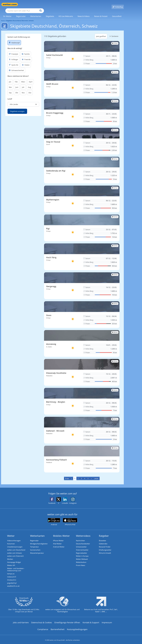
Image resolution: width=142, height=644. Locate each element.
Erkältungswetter (105, 547)
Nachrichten (80, 537)
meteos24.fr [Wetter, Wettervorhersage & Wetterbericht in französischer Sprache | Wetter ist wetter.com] (12, 575)
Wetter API (11, 563)
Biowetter (102, 537)
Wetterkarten (37, 532)
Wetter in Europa (82, 553)
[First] (67, 475)
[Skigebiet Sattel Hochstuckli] (81, 51)
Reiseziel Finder (105, 544)
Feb (16, 79)
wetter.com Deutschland (17, 547)
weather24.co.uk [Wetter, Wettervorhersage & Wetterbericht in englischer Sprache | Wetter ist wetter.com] (14, 584)
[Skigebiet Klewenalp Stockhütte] (81, 369)
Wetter (11, 532)
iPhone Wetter (58, 537)
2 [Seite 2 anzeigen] (78, 475)
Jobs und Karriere (21, 621)
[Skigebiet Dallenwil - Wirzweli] (81, 427)
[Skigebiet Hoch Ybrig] (81, 253)
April (30, 79)
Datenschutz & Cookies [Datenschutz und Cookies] (41, 621)
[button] (23, 101)
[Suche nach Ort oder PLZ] (41, 4)
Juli (23, 84)
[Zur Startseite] (9, 4)
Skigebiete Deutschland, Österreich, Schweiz (20, 17)
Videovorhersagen (14, 537)
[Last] (96, 475)
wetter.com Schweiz (15, 550)
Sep (10, 89)
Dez (30, 89)
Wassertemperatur (37, 550)
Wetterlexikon (81, 560)
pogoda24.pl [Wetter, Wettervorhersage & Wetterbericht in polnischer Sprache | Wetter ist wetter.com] (12, 581)
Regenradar (34, 537)
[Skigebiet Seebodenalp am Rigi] (81, 167)
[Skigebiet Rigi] (81, 224)
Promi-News (80, 563)
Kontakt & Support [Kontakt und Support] (91, 621)
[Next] (91, 475)
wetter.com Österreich (16, 553)
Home (3, 17)
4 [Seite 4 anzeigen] (84, 475)
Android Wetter (59, 544)
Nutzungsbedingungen (77, 628)
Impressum (107, 621)
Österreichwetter (82, 547)
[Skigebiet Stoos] (81, 311)
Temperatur (34, 544)
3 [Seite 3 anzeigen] (81, 475)
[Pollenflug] (118, 4)
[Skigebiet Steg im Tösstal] (81, 138)
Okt (16, 89)
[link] (7, 13)
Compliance (42, 628)
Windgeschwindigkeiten (39, 541)
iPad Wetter (57, 541)
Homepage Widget (14, 560)
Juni (16, 84)
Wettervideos (83, 532)
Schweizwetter (81, 544)
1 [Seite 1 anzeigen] (74, 475)
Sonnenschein (35, 547)
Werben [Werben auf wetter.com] (10, 557)
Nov (23, 89)
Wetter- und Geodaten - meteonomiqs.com (16, 567)
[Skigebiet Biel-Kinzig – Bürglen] (81, 398)
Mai (10, 84)
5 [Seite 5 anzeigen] (88, 475)
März (23, 79)
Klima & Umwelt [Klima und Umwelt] (105, 550)
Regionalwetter (81, 550)
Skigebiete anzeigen (17, 108)
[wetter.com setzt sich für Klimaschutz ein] (62, 605)
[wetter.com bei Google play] (54, 518)
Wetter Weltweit (82, 557)
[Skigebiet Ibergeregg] (81, 282)
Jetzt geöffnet (101, 33)
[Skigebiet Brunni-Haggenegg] (81, 109)
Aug (29, 84)
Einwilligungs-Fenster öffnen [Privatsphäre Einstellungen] (67, 621)
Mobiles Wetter (61, 532)
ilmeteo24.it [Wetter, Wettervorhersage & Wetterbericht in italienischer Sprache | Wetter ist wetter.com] (12, 578)
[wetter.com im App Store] (70, 518)
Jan (10, 79)
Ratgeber (104, 532)
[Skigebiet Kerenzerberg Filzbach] (81, 456)
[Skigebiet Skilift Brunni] (81, 80)
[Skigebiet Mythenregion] (81, 195)
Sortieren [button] (113, 33)
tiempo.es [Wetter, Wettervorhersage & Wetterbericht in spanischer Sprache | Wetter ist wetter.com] (11, 572)
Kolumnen (11, 541)
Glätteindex (103, 541)
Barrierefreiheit (57, 628)
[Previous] (71, 475)
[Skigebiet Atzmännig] (81, 340)
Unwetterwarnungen (15, 544)
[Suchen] (57, 4)
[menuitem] (7, 13)
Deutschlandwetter (83, 541)
